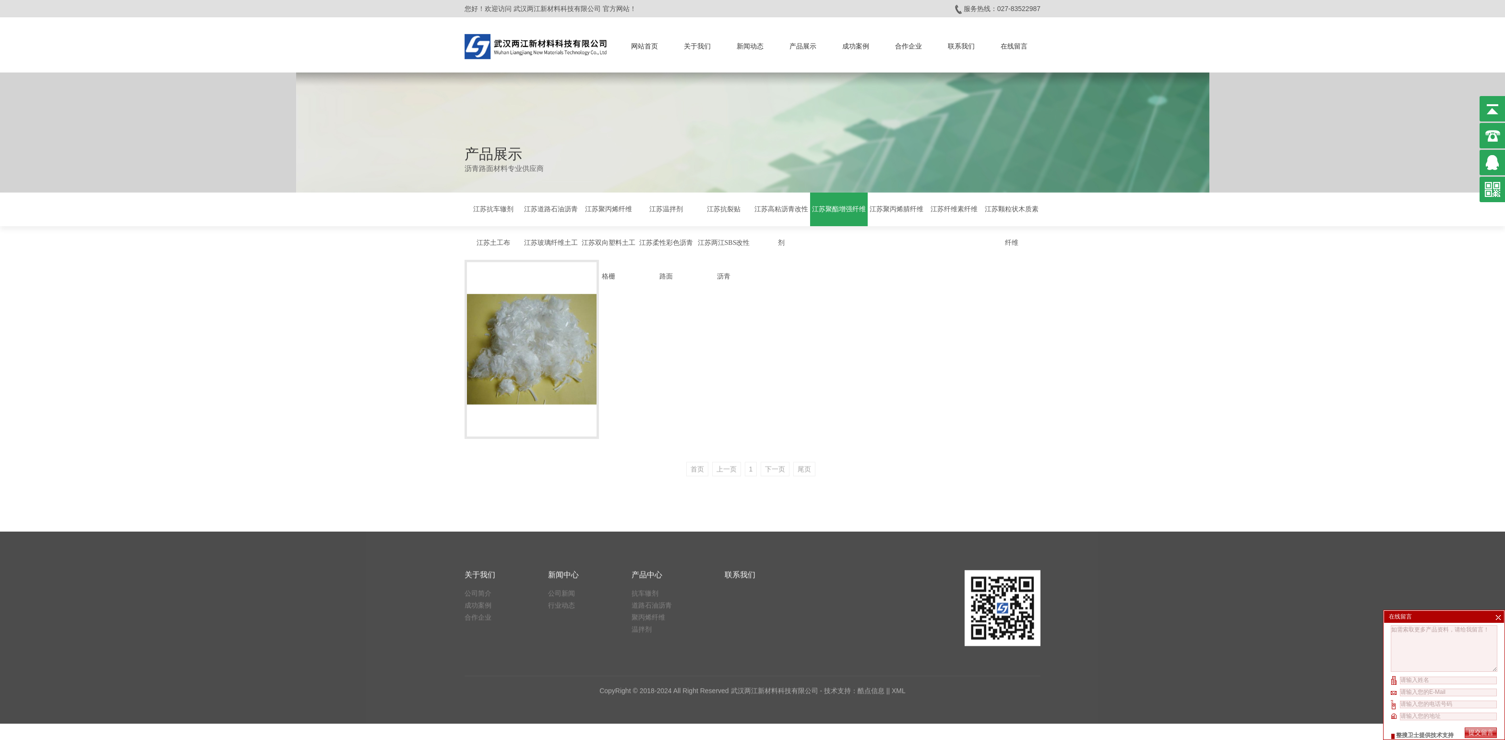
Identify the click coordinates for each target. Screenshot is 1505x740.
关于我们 (697, 44)
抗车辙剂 (645, 474)
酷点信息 (871, 571)
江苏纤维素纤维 (954, 208)
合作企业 (908, 44)
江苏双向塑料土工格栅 (608, 258)
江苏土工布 (493, 241)
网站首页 (644, 44)
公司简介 (478, 474)
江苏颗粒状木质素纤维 (1012, 225)
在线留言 (1014, 44)
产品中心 (647, 455)
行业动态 (561, 486)
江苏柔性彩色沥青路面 (666, 258)
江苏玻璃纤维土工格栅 (551, 258)
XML (899, 571)
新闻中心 (563, 455)
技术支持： (841, 571)
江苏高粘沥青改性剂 (781, 225)
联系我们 (961, 44)
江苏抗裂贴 (724, 208)
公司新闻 (561, 474)
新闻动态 (750, 44)
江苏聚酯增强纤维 (839, 208)
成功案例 (855, 44)
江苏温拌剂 (666, 208)
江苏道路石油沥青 (551, 208)
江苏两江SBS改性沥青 (724, 258)
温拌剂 (642, 510)
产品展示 (802, 44)
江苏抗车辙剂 (493, 208)
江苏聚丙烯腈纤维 (896, 208)
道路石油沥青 (652, 486)
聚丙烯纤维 (648, 498)
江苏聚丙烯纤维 (608, 208)
